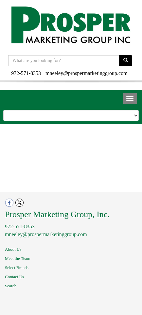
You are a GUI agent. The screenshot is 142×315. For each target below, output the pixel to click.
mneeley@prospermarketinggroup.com (86, 73)
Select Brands (16, 267)
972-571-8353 (26, 73)
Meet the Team (17, 258)
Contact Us (14, 276)
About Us (13, 249)
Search (10, 285)
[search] (125, 60)
